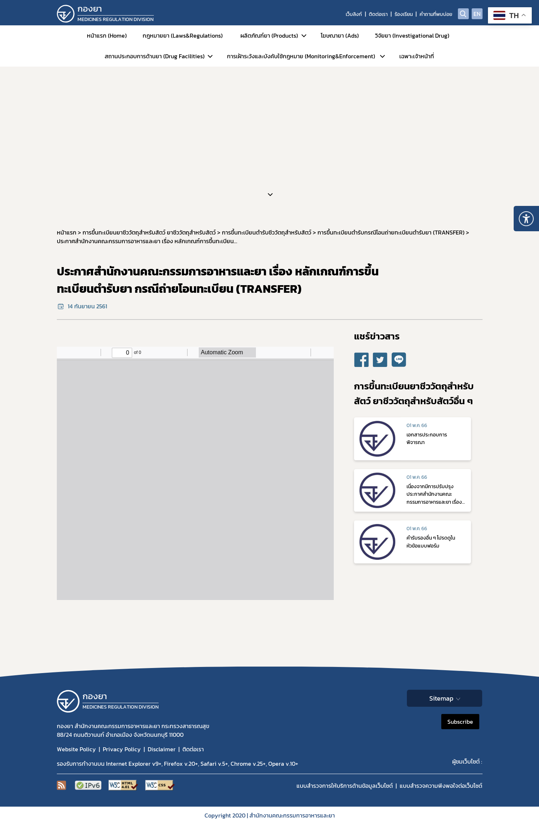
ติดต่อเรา (378, 14)
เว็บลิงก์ (354, 14)
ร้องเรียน (404, 14)
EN (477, 13)
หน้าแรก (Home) (107, 35)
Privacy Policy (122, 749)
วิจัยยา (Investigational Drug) (412, 35)
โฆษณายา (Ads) (340, 35)
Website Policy (76, 749)
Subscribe (460, 721)
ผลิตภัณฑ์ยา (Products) (269, 35)
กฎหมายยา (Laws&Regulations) (183, 35)
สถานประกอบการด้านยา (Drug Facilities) (155, 56)
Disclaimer (162, 749)
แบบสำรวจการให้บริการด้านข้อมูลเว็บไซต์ (344, 785)
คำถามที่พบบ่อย (436, 14)
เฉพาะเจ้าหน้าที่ (416, 56)
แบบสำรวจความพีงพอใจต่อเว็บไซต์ (441, 785)
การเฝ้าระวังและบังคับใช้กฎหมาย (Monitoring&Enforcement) (301, 56)
